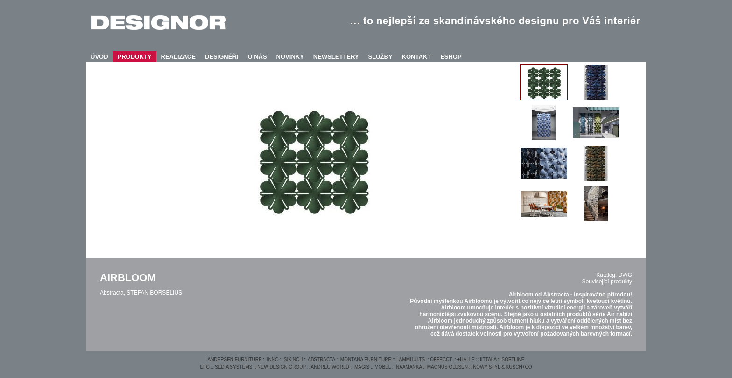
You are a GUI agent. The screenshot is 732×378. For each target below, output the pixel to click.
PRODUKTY (135, 56)
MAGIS (361, 367)
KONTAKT (416, 56)
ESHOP (451, 56)
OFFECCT (441, 359)
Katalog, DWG (614, 275)
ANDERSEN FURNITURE (234, 359)
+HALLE (466, 359)
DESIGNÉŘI (222, 56)
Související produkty (607, 281)
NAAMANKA (409, 367)
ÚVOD (99, 56)
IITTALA (488, 359)
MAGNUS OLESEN (447, 367)
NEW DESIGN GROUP (281, 367)
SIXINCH (293, 359)
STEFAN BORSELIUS (154, 292)
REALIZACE (178, 56)
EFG (205, 367)
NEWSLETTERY (336, 56)
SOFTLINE (513, 359)
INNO (273, 359)
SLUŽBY (380, 56)
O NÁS (257, 56)
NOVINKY (290, 56)
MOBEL (382, 367)
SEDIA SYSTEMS (233, 367)
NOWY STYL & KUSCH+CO (502, 367)
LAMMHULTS (410, 359)
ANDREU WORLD (330, 367)
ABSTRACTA (321, 359)
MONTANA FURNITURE (365, 359)
